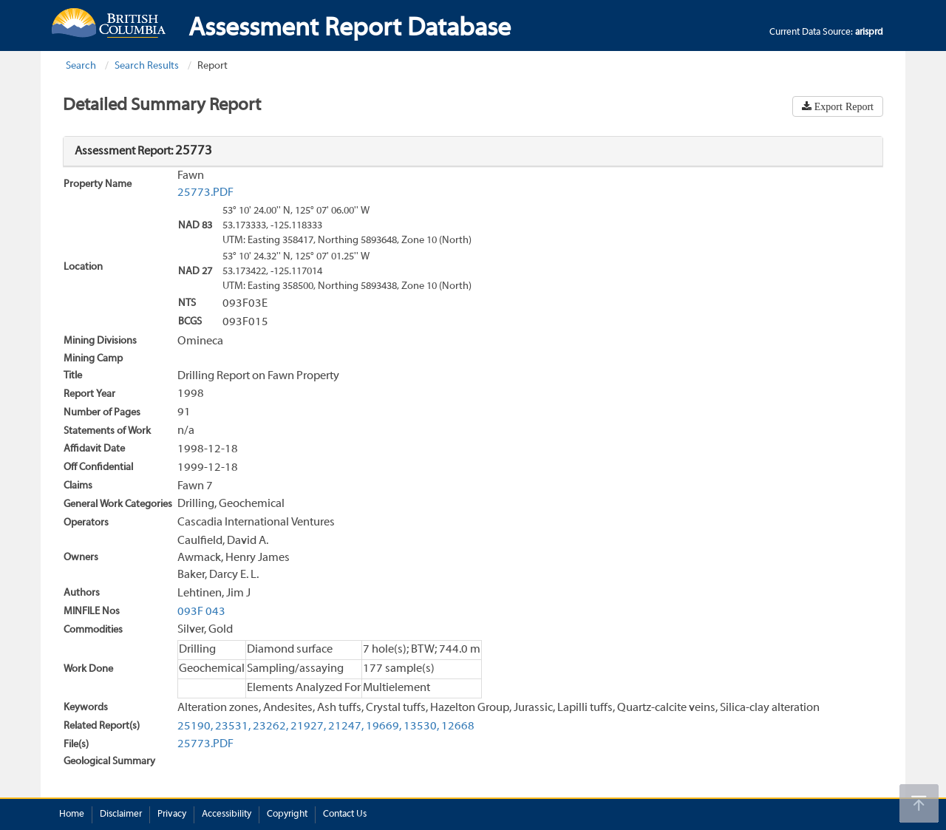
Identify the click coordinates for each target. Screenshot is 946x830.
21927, (308, 726)
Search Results (147, 66)
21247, (346, 726)
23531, (233, 726)
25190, (195, 726)
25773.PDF (205, 193)
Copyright (287, 814)
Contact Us (345, 814)
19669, (383, 726)
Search (81, 66)
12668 (457, 726)
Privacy (171, 814)
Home (71, 814)
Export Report (842, 106)
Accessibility (226, 814)
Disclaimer (121, 814)
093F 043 (201, 612)
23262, (270, 726)
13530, (421, 726)
